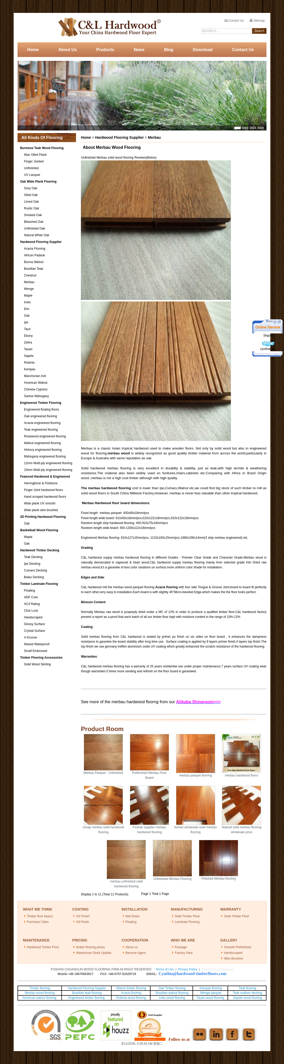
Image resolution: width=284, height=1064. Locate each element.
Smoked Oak (33, 215)
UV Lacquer (32, 175)
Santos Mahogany (36, 396)
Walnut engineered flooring (42, 443)
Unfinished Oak (34, 228)
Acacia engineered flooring (42, 423)
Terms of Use (165, 969)
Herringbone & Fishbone (40, 483)
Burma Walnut (34, 262)
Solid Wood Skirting (37, 664)
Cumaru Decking (35, 570)
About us (132, 947)
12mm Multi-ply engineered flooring (48, 463)
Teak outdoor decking (247, 993)
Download (202, 49)
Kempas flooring (210, 988)
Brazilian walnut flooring (171, 993)
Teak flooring (247, 988)
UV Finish (82, 916)
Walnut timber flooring (131, 988)
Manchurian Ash (35, 376)
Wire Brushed (233, 958)
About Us (67, 49)
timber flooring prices (90, 947)
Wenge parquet (210, 993)
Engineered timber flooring (86, 998)
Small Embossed (35, 651)
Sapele (29, 356)
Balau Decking (34, 577)
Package (181, 947)
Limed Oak (31, 201)
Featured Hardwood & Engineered (45, 476)
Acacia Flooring (34, 248)
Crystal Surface (34, 631)
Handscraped (33, 617)
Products (105, 49)
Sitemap (257, 20)
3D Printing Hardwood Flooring (43, 517)
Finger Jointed (34, 161)
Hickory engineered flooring (43, 450)
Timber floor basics (40, 916)
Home (33, 49)
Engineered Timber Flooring (40, 403)
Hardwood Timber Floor (43, 947)
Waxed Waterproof (36, 644)
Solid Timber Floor (187, 916)
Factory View (184, 953)
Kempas (29, 369)
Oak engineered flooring (40, 416)
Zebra (28, 342)
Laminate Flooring (187, 922)
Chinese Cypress (35, 389)
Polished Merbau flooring (219, 878)
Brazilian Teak (33, 269)
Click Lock (31, 610)
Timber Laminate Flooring (39, 584)
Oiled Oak (31, 195)
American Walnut (35, 382)
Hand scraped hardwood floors (45, 496)
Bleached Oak (33, 222)
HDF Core (31, 597)
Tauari (28, 349)
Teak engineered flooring (41, 429)
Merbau (29, 282)
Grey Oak (30, 188)
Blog (168, 49)
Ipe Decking (32, 564)
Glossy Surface (34, 624)
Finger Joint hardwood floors (43, 490)
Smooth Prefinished (237, 947)
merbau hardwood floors (241, 775)
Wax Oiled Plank (35, 155)
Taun (27, 329)
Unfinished (31, 168)
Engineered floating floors (41, 409)
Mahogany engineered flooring (45, 456)
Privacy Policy (187, 969)
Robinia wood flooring (131, 998)
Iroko (27, 302)
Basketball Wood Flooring (39, 530)
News (139, 49)
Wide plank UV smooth (39, 503)
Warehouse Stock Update (93, 953)
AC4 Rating (32, 604)
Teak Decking (33, 557)
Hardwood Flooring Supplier (41, 242)
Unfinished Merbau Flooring (172, 879)
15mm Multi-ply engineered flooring (48, 470)
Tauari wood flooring (210, 998)
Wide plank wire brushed (41, 510)
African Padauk (34, 255)
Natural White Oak (36, 235)
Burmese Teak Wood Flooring (42, 148)
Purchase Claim (38, 922)
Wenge (29, 289)
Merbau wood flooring (40, 993)
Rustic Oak (31, 208)
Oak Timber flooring (172, 988)
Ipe (26, 322)
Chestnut (30, 275)
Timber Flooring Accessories (41, 657)
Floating (29, 590)
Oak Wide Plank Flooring (38, 181)
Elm (26, 309)
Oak (27, 315)
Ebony (28, 336)
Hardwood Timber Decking (39, 550)
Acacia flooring (131, 993)
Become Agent (136, 953)
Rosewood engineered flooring (45, 436)
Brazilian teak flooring (86, 993)
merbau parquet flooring (195, 775)
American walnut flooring (39, 998)
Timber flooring (39, 988)
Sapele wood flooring (247, 998)
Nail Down (133, 916)
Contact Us (234, 20)
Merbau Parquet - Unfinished (103, 773)
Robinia (29, 362)
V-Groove (30, 637)
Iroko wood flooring (172, 998)
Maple (28, 295)
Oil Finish (82, 922)
